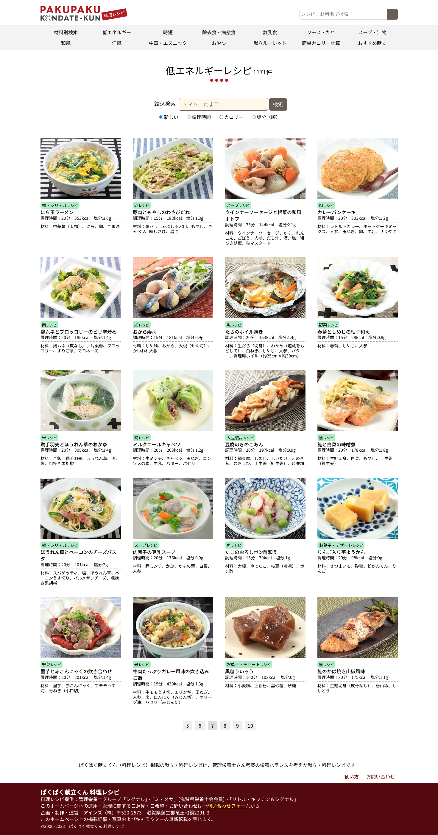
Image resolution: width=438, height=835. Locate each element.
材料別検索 (66, 32)
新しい (168, 116)
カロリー (231, 116)
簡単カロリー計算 (321, 42)
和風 (66, 42)
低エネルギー (116, 32)
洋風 (116, 42)
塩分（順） (266, 116)
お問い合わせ (380, 776)
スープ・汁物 (372, 32)
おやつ (219, 42)
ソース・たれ (321, 32)
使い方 (352, 776)
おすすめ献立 (372, 42)
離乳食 (270, 32)
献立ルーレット (270, 42)
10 (250, 725)
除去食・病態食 (219, 32)
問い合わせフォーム (228, 805)
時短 (168, 32)
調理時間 (199, 116)
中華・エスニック (168, 42)
